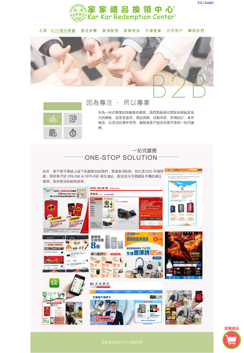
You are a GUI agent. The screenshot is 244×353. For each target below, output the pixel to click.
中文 (200, 2)
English (209, 2)
